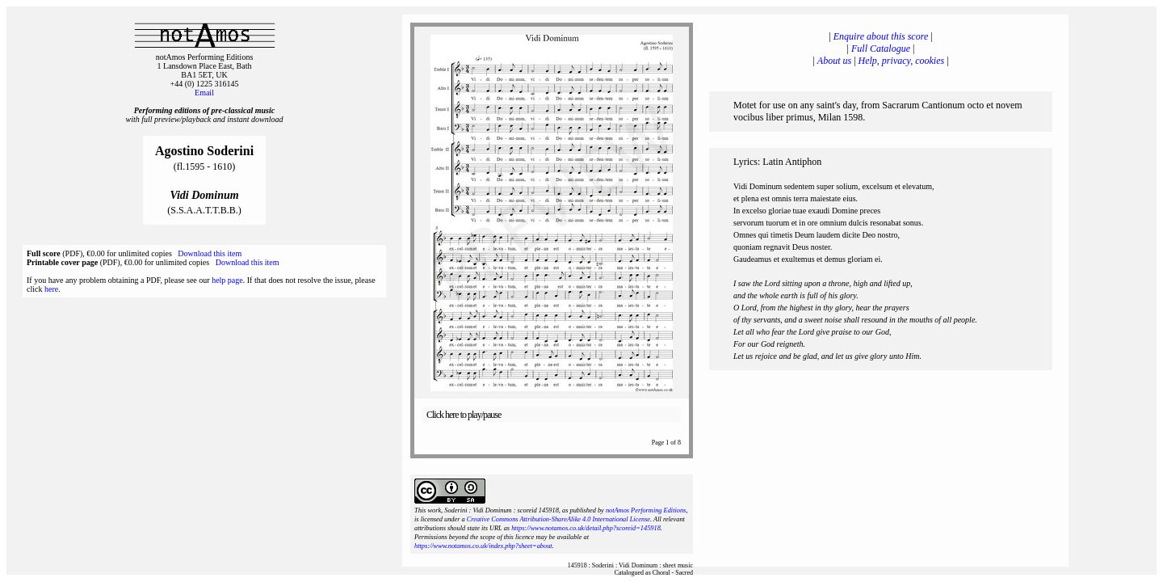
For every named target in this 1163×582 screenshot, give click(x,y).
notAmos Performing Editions (646, 510)
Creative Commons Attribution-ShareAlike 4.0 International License (558, 519)
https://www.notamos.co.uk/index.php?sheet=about (483, 546)
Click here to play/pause (463, 414)
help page (227, 280)
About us (834, 60)
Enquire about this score (880, 36)
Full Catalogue (880, 48)
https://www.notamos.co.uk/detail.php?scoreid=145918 (586, 528)
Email (204, 92)
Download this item (209, 253)
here (51, 289)
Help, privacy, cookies (902, 60)
